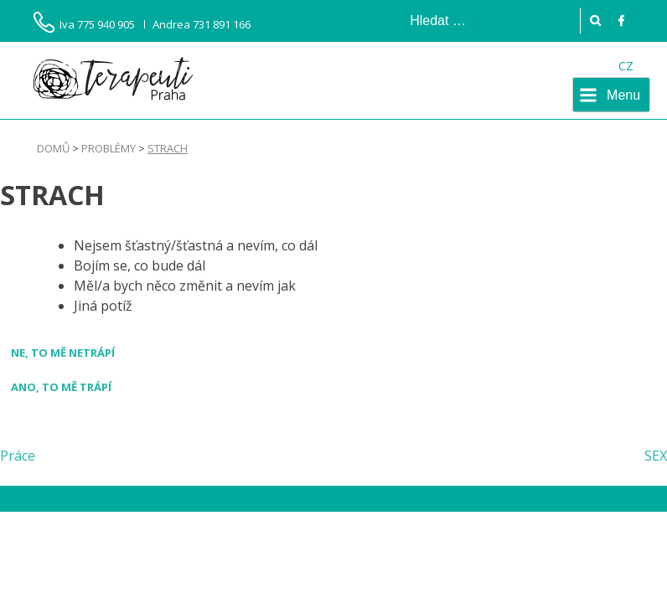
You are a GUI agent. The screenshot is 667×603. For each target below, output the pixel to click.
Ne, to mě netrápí (63, 352)
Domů (53, 148)
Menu (623, 95)
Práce (17, 455)
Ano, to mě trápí (61, 386)
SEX (655, 455)
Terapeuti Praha (113, 78)
